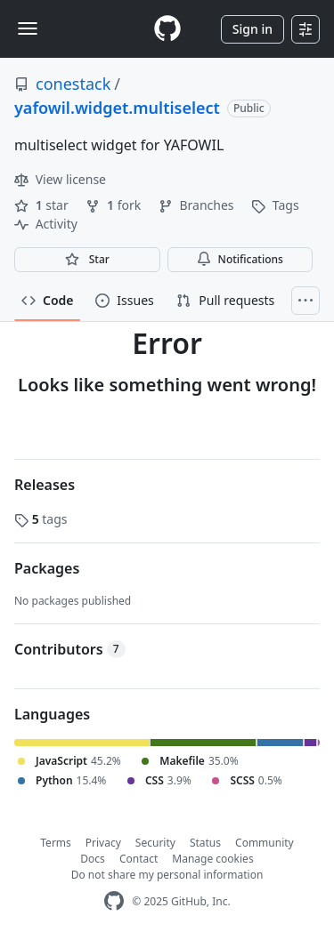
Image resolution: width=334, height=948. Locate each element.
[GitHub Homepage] (114, 901)
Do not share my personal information (167, 874)
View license (60, 179)
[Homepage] (167, 29)
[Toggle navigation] (27, 28)
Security (155, 842)
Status (205, 842)
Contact (138, 858)
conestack (73, 83)
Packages (46, 568)
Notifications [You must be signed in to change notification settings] (240, 259)
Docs (92, 858)
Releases (44, 484)
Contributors (70, 649)
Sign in (252, 28)
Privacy (103, 842)
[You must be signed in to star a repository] (87, 259)
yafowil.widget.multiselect (117, 107)
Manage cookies (212, 858)
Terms (55, 842)
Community (264, 842)
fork (114, 205)
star (42, 205)
